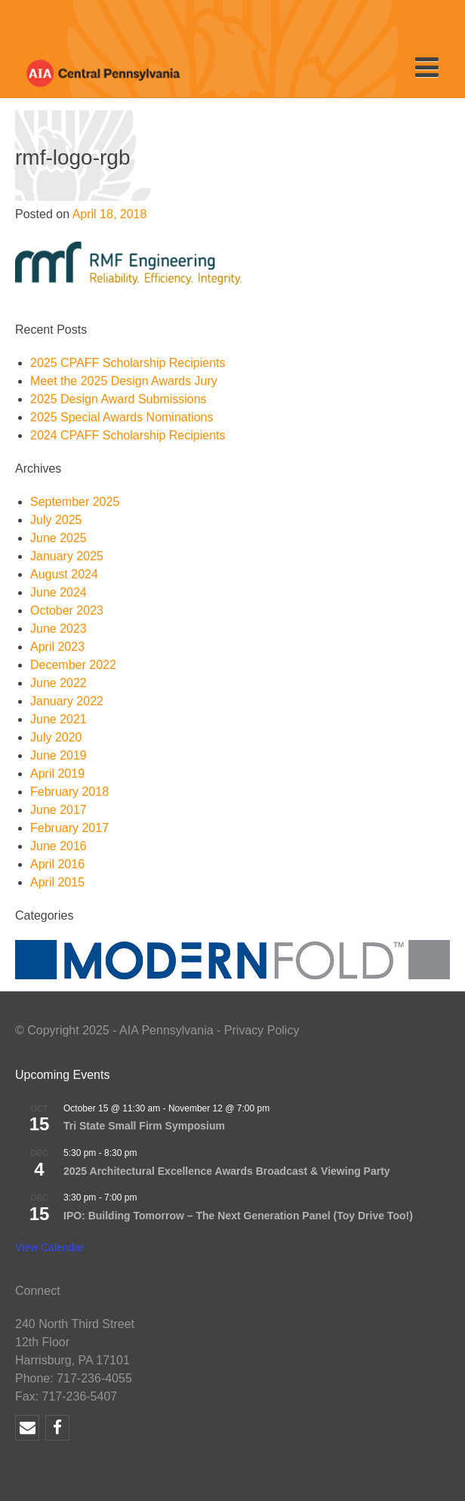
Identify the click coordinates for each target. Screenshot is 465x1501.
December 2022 (73, 664)
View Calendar (49, 1247)
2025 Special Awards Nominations (122, 417)
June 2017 (58, 809)
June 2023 (58, 628)
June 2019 (58, 755)
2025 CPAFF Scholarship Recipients (128, 362)
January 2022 (66, 701)
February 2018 (69, 791)
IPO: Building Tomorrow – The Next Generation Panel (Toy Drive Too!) (238, 1216)
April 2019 (57, 773)
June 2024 (58, 592)
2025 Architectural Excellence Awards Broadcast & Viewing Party (226, 1171)
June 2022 (58, 683)
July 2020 (56, 737)
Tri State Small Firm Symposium (144, 1126)
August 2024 (64, 574)
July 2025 (56, 519)
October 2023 (66, 610)
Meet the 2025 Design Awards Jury (123, 380)
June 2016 (58, 846)
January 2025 (66, 556)
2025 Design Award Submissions (118, 399)
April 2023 (57, 646)
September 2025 (74, 501)
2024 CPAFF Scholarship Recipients (128, 435)
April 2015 (57, 882)
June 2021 (58, 719)
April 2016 (57, 864)
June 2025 (58, 538)
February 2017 (69, 827)
